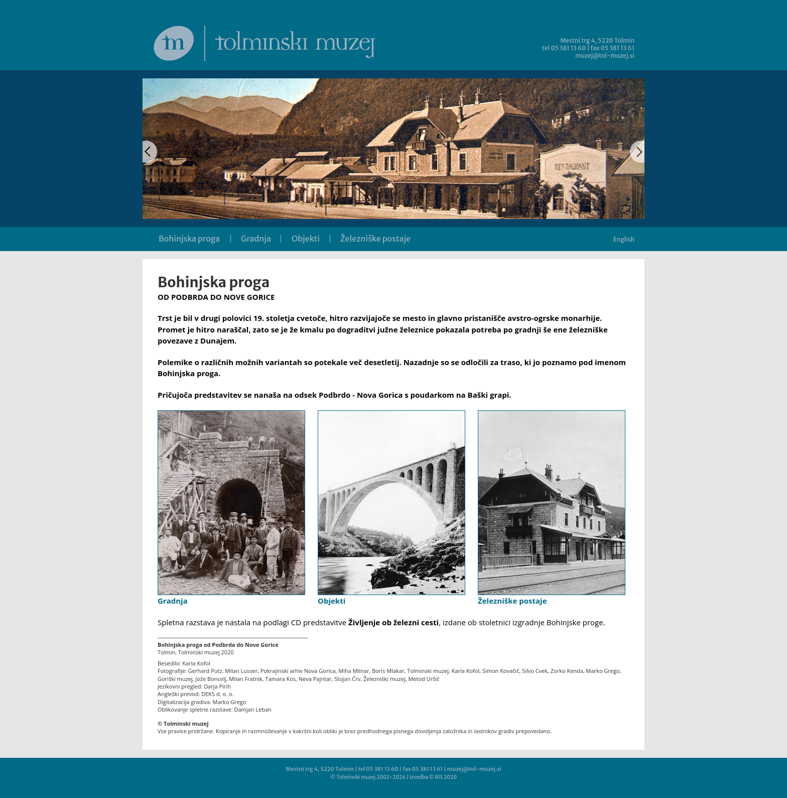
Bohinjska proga (189, 239)
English (623, 239)
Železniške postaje (375, 239)
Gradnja (256, 239)
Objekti (306, 239)
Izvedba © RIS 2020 (433, 777)
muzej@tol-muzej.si (604, 55)
